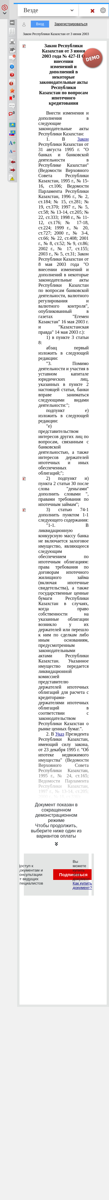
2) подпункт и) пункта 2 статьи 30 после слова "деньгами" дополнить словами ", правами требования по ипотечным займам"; (63, 491)
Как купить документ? (82, 885)
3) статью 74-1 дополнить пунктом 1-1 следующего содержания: (63, 514)
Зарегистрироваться (70, 24)
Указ (59, 733)
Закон (83, 139)
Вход (40, 24)
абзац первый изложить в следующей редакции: (63, 353)
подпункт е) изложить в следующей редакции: (63, 415)
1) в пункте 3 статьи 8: (63, 340)
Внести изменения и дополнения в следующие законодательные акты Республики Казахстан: (63, 123)
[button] (4, 9)
